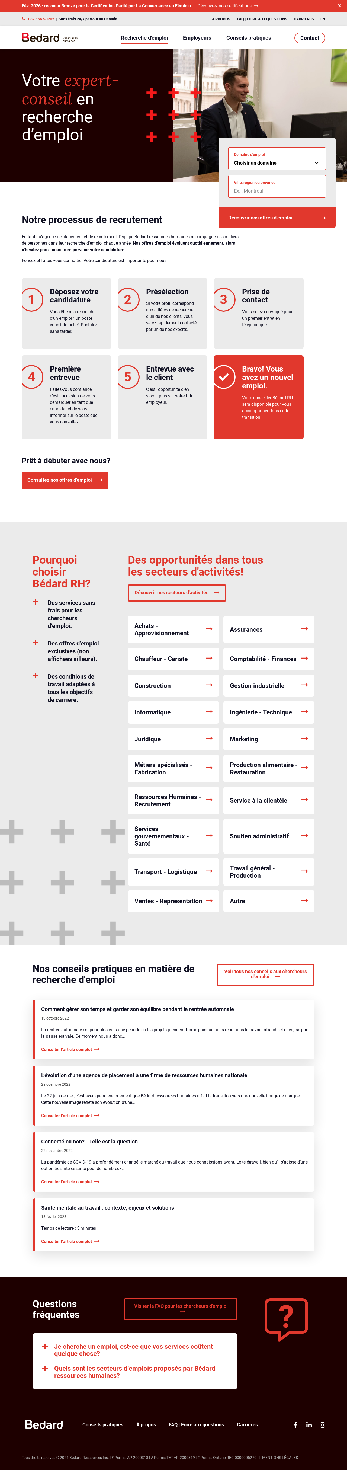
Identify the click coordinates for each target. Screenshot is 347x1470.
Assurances (269, 629)
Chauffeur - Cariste (173, 659)
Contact (309, 38)
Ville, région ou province (254, 182)
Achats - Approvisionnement (173, 629)
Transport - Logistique (173, 872)
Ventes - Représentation (173, 901)
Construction (173, 686)
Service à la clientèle (269, 800)
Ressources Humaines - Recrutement (173, 800)
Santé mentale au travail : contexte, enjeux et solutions (107, 1207)
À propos (221, 19)
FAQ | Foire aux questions (262, 19)
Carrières (304, 19)
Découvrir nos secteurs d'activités (177, 592)
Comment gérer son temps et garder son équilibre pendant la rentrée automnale (137, 1009)
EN (322, 19)
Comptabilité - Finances (269, 659)
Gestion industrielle (269, 686)
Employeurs (197, 37)
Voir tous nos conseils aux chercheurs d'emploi (265, 974)
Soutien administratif (269, 836)
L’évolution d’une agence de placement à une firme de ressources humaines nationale (144, 1075)
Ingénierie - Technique (269, 712)
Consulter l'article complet (70, 1049)
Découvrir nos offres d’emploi (277, 218)
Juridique (173, 739)
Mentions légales (280, 1457)
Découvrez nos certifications (228, 5)
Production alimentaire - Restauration (269, 768)
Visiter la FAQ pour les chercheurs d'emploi (181, 1308)
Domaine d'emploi (249, 154)
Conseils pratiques (248, 37)
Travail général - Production (269, 872)
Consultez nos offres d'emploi (65, 480)
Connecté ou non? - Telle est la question (89, 1141)
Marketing (269, 739)
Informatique (173, 712)
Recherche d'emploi (144, 37)
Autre (269, 901)
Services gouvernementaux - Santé (173, 836)
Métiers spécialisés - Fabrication (173, 768)
